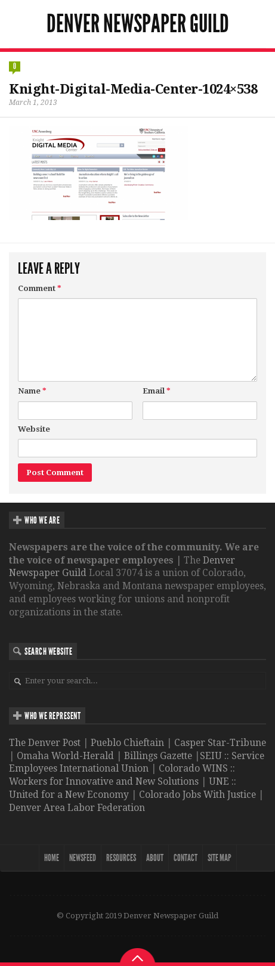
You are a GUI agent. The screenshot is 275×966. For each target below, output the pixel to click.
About (154, 857)
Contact (185, 857)
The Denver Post (45, 742)
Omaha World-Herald (65, 755)
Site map (219, 857)
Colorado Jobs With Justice (197, 794)
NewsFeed (82, 857)
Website (34, 429)
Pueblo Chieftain (127, 742)
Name (32, 390)
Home (51, 857)
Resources (121, 857)
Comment (39, 288)
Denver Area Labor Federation (77, 807)
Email (157, 390)
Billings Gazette (158, 755)
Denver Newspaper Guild (138, 24)
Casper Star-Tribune (220, 742)
